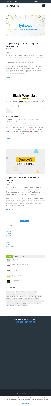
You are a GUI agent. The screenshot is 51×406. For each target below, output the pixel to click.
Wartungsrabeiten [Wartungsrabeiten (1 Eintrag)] (38, 303)
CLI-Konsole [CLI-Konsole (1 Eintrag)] (18, 291)
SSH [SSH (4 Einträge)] (24, 303)
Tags (23, 256)
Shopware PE (16, 121)
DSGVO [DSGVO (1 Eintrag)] (17, 294)
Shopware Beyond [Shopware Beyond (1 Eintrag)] (17, 300)
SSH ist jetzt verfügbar (16, 280)
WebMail (36, 1)
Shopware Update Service (17, 275)
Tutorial (8, 244)
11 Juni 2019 (9, 182)
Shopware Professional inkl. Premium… (20, 264)
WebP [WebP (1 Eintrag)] (19, 305)
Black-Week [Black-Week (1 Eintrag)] (13, 291)
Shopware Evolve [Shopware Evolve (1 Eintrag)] (25, 300)
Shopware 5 (17, 50)
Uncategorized (9, 246)
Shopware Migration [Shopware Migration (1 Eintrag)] (33, 300)
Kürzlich (16, 256)
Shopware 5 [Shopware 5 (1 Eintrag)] (8, 298)
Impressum (32, 393)
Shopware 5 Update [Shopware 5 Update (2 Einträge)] (17, 298)
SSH (7, 242)
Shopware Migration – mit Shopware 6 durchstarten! (23, 44)
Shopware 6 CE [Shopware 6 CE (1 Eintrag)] (36, 298)
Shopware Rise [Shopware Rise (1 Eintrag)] (18, 303)
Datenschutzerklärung (24, 393)
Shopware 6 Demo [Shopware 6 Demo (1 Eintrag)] (9, 300)
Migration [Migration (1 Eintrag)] (33, 294)
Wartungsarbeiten (10, 249)
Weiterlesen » (9, 77)
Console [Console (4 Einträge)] (25, 292)
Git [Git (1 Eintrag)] (21, 294)
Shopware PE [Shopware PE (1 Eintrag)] (41, 300)
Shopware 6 (22, 50)
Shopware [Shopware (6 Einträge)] (36, 296)
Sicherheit (8, 240)
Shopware (13, 50)
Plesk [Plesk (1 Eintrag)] (29, 296)
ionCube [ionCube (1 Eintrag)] (28, 294)
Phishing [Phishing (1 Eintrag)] (21, 296)
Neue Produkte (15, 259)
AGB (18, 393)
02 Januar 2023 (10, 48)
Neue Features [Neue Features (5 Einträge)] (12, 296)
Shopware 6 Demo (22, 184)
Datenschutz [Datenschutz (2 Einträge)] (33, 292)
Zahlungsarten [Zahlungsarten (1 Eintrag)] (24, 305)
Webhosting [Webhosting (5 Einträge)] (11, 305)
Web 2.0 (8, 251)
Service (8, 50)
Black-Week (11, 121)
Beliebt (9, 256)
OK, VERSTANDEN (25, 403)
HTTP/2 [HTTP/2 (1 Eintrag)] (24, 294)
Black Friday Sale (13, 116)
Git (7, 229)
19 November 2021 (11, 119)
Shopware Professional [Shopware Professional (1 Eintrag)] (10, 303)
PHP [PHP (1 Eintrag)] (26, 296)
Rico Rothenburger (21, 48)
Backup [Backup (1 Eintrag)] (7, 291)
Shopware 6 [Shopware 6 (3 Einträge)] (28, 299)
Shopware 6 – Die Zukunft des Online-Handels (23, 178)
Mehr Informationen (28, 401)
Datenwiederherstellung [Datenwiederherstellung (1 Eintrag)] (10, 294)
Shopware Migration (28, 52)
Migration (11, 52)
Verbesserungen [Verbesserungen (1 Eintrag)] (30, 303)
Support (42, 1)
